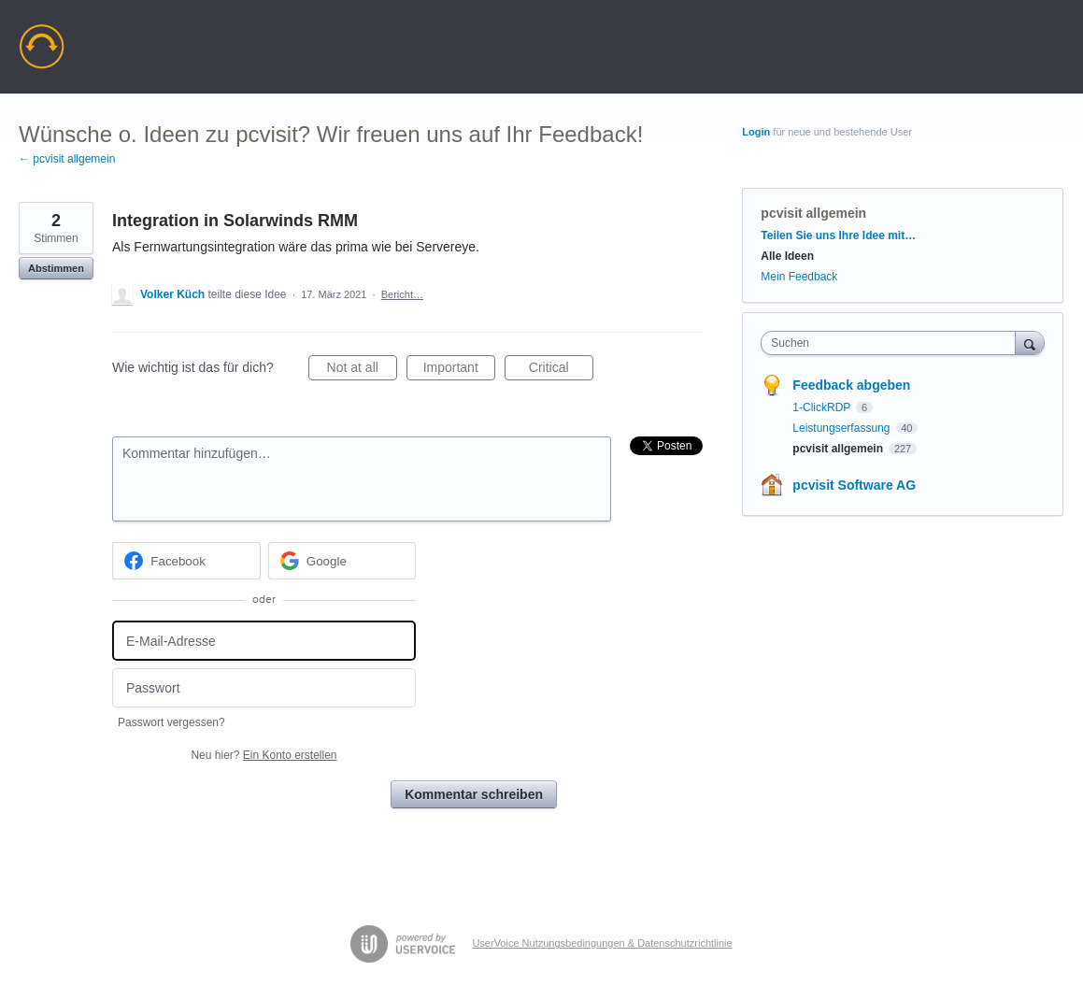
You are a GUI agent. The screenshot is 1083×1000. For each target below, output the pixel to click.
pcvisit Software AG (854, 485)
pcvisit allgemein (813, 213)
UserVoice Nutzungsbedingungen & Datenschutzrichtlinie (602, 943)
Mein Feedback (799, 276)
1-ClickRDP (822, 407)
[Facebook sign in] (186, 560)
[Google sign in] (342, 560)
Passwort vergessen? (171, 722)
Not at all (362, 370)
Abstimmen (56, 268)
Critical (561, 370)
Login (756, 131)
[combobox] (892, 343)
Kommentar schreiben (474, 794)
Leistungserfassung (842, 428)
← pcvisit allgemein (67, 158)
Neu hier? (263, 755)
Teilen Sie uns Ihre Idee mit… (838, 235)
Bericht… (402, 294)
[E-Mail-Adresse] (264, 641)
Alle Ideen (787, 256)
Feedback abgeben (851, 385)
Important (459, 370)
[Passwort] (264, 688)
